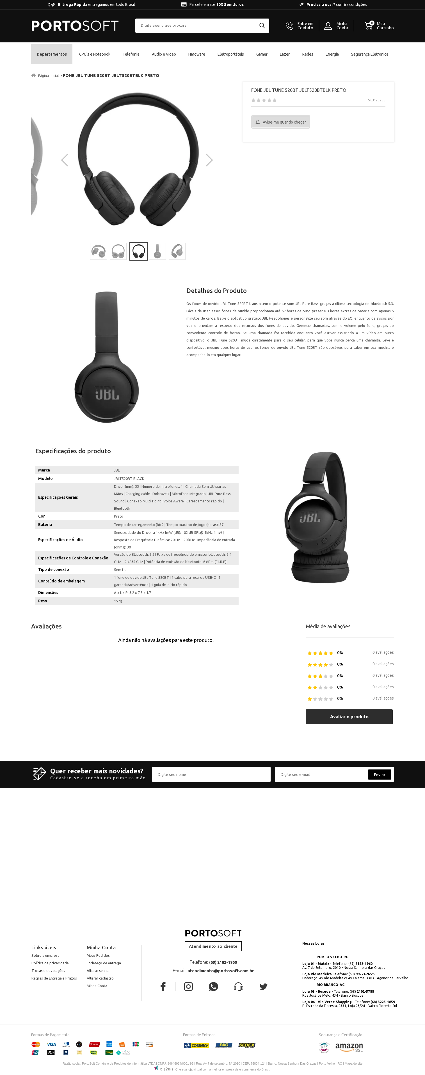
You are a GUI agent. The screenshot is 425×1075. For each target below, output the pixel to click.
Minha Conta (97, 986)
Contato (305, 26)
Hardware (196, 54)
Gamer (262, 54)
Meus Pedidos (98, 955)
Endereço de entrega (104, 963)
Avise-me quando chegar (284, 122)
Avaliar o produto (349, 716)
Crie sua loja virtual (188, 1069)
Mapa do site (353, 1063)
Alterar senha (98, 970)
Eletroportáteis (231, 54)
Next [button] (206, 160)
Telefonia (131, 54)
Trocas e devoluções (48, 970)
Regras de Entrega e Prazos (54, 978)
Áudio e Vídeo (164, 54)
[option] (137, 160)
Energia (332, 54)
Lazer (285, 54)
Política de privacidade (50, 963)
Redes (307, 54)
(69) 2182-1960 (223, 962)
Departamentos (52, 54)
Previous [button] (67, 160)
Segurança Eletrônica (369, 54)
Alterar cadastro (100, 978)
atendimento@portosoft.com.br (221, 970)
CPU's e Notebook (94, 54)
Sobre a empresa (45, 955)
